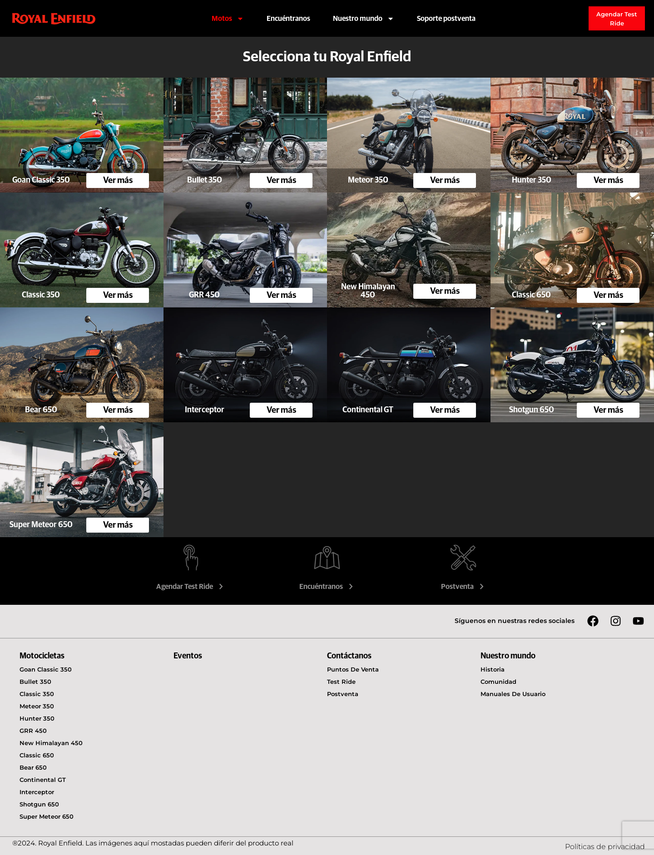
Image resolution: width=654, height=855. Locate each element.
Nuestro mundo (363, 18)
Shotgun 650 (39, 804)
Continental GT (43, 779)
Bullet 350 (35, 681)
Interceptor (37, 792)
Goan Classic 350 (46, 669)
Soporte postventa (446, 18)
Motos (228, 18)
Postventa (463, 586)
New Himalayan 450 (51, 742)
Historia (493, 669)
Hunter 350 (37, 718)
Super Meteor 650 (47, 816)
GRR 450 (33, 730)
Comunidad (498, 681)
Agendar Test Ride (190, 586)
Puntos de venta (353, 669)
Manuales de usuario (513, 693)
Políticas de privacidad (605, 846)
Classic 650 (37, 755)
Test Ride (341, 681)
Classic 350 (37, 693)
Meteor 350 (37, 706)
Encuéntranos (288, 18)
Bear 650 (33, 767)
